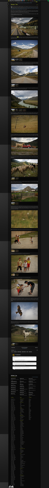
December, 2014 (13, 417)
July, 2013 (12, 431)
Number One (14, 4)
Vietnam (30, 419)
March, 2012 (12, 444)
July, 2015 (12, 411)
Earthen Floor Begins (31, 393)
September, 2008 (13, 479)
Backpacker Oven (22, 409)
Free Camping (21, 411)
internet (35, 0)
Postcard (21, 452)
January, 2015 (12, 416)
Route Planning (22, 471)
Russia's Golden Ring (22, 465)
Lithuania (30, 409)
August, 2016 (12, 400)
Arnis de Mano (21, 476)
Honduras (30, 405)
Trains (21, 407)
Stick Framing (21, 441)
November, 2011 (13, 447)
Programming (21, 400)
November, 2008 (13, 477)
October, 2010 (12, 458)
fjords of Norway (31, 7)
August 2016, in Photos (13, 386)
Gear (20, 469)
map (30, 0)
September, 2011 (13, 449)
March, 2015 (12, 414)
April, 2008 (12, 482)
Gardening (21, 428)
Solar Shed (21, 440)
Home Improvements (13, 392)
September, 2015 (13, 409)
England (30, 400)
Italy (29, 407)
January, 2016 (12, 406)
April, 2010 (12, 463)
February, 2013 (12, 435)
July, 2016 (12, 401)
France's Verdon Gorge (18, 8)
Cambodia (30, 399)
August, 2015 (12, 410)
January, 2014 (12, 426)
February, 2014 (12, 425)
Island (21, 459)
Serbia (29, 416)
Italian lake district (13, 8)
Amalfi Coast (26, 7)
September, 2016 (13, 399)
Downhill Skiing (22, 478)
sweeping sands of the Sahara (31, 8)
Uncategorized (21, 484)
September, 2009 (13, 469)
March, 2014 (12, 424)
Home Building (22, 431)
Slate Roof (21, 438)
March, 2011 (12, 454)
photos (29, 0)
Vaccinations (21, 473)
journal (26, 0)
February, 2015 (12, 415)
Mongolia (30, 411)
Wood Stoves (21, 447)
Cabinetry (21, 421)
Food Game (21, 414)
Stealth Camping (22, 412)
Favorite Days (21, 417)
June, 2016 (12, 402)
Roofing (21, 436)
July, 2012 (12, 441)
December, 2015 (13, 407)
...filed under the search (34, 1)
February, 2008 (12, 484)
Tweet (15, 350)
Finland (29, 402)
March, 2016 (12, 404)
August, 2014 (12, 420)
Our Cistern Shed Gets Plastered (32, 386)
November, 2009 (13, 467)
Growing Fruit (21, 430)
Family (21, 479)
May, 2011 (12, 452)
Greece (29, 404)
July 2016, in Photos (13, 394)
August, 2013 (12, 430)
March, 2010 (12, 464)
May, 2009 (12, 472)
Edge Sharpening (22, 426)
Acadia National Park (22, 454)
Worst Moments (22, 419)
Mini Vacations (21, 460)
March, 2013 (12, 434)
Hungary (30, 406)
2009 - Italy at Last (24, 348)
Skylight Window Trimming (23, 391)
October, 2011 (12, 448)
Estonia (29, 401)
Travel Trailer (21, 444)
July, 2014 (12, 421)
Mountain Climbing (22, 405)
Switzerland (30, 417)
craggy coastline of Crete (21, 9)
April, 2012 (12, 443)
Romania (20, 181)
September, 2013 (13, 429)
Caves (21, 455)
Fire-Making (21, 410)
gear (32, 0)
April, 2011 (12, 453)
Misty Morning (12, 384)
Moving (21, 481)
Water (21, 445)
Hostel (21, 458)
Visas (20, 474)
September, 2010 (13, 459)
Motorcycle (21, 462)
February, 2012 (12, 445)
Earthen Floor (21, 425)
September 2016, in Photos (14, 382)
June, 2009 (12, 471)
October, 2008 (12, 478)
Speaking (21, 401)
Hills (20, 404)
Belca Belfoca (21, 450)
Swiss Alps (35, 7)
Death (21, 477)
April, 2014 (12, 423)
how (37, 0)
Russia (29, 414)
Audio (21, 449)
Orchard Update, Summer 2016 (23, 393)
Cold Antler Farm (22, 423)
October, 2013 (12, 428)
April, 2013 (12, 433)
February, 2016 (12, 405)
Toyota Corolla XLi (22, 467)
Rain (20, 406)
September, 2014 (13, 419)
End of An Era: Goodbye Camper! (14, 390)
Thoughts (21, 483)
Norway (30, 412)
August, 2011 (12, 450)
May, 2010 (12, 462)
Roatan (21, 464)
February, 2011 (12, 455)
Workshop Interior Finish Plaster (23, 395)
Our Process (21, 399)
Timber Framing (22, 443)
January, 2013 (12, 436)
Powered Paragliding (22, 463)
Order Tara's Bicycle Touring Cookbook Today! (24, 2)
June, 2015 (12, 412)
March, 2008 (12, 483)
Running (21, 482)
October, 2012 (12, 438)
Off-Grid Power (22, 433)
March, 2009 (12, 474)
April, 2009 (12, 473)
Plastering (21, 434)
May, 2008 (12, 481)
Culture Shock (21, 457)
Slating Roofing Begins (13, 388)
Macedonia (30, 410)
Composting (21, 424)
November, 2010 (13, 457)
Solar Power (21, 439)
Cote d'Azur (24, 8)
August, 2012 (12, 440)
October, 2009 (12, 468)
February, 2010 (12, 465)
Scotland (30, 415)
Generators (21, 429)
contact (39, 0)
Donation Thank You (22, 416)
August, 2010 (12, 460)
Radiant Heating (22, 435)
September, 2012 (13, 439)
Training (21, 472)
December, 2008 (13, 476)
